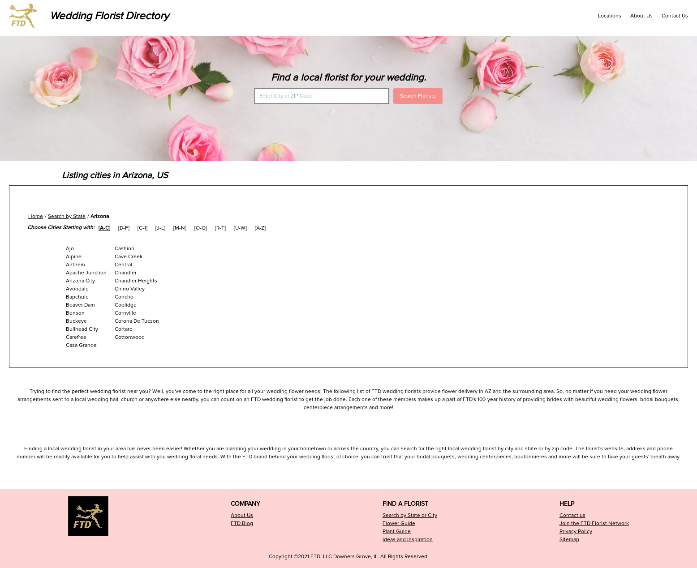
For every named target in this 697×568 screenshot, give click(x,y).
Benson (75, 313)
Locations (609, 16)
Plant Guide (397, 531)
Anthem (75, 264)
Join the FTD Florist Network (594, 523)
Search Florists (418, 96)
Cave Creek (128, 256)
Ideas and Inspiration (408, 539)
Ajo (70, 248)
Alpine (74, 256)
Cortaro (124, 329)
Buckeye (76, 321)
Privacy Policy (575, 531)
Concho (124, 297)
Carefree (76, 337)
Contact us (572, 515)
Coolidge (126, 305)
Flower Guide (399, 523)
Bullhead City (82, 329)
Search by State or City (410, 515)
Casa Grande (81, 345)
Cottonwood (130, 337)
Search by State (67, 216)
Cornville (125, 313)
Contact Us (675, 16)
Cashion (124, 248)
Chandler (126, 272)
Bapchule (77, 297)
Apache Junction (86, 272)
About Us (641, 16)
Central (123, 264)
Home (35, 216)
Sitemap (569, 539)
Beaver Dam (80, 305)
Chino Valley (130, 289)
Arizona (99, 216)
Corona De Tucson (137, 321)
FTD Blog (242, 523)
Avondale (77, 289)
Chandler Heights (136, 281)
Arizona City (80, 281)
